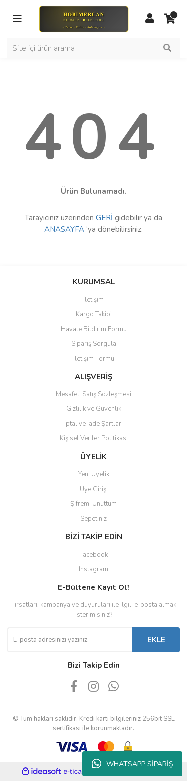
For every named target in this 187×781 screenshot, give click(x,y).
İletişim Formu (93, 358)
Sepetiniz (93, 518)
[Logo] (83, 18)
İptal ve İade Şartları (93, 423)
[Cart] (170, 19)
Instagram (93, 569)
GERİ (104, 218)
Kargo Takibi (94, 314)
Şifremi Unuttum (93, 503)
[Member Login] (149, 18)
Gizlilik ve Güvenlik (93, 408)
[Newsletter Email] (69, 639)
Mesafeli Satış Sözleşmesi (93, 394)
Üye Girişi (94, 489)
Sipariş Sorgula (93, 343)
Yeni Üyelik (93, 474)
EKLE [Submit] (156, 640)
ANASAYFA (64, 229)
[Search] (93, 48)
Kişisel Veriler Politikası (94, 438)
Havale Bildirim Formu (94, 329)
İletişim (93, 299)
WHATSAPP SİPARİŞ (132, 763)
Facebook (93, 554)
